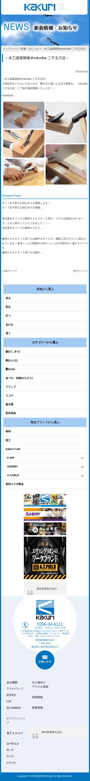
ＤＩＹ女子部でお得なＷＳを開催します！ (26, 203)
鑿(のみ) (10, 369)
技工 (8, 440)
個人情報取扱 (14, 708)
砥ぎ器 (9, 404)
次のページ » (80, 270)
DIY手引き (13, 743)
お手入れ (11, 762)
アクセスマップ (15, 688)
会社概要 (12, 682)
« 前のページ (9, 270)
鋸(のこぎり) (13, 351)
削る (8, 306)
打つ (8, 315)
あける (9, 324)
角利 (8, 431)
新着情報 (37, 707)
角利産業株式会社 (47, 588)
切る (8, 298)
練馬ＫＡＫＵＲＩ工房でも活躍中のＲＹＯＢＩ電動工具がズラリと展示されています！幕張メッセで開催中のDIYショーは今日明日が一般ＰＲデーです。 (45, 243)
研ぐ (8, 333)
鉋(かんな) (11, 360)
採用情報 (37, 697)
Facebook (7, 95)
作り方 (10, 756)
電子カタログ (15, 733)
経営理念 (11, 695)
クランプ (11, 386)
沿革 (9, 701)
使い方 (10, 750)
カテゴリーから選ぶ (45, 342)
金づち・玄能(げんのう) (19, 378)
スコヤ (9, 395)
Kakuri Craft (13, 449)
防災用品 (11, 413)
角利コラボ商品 (14, 484)
